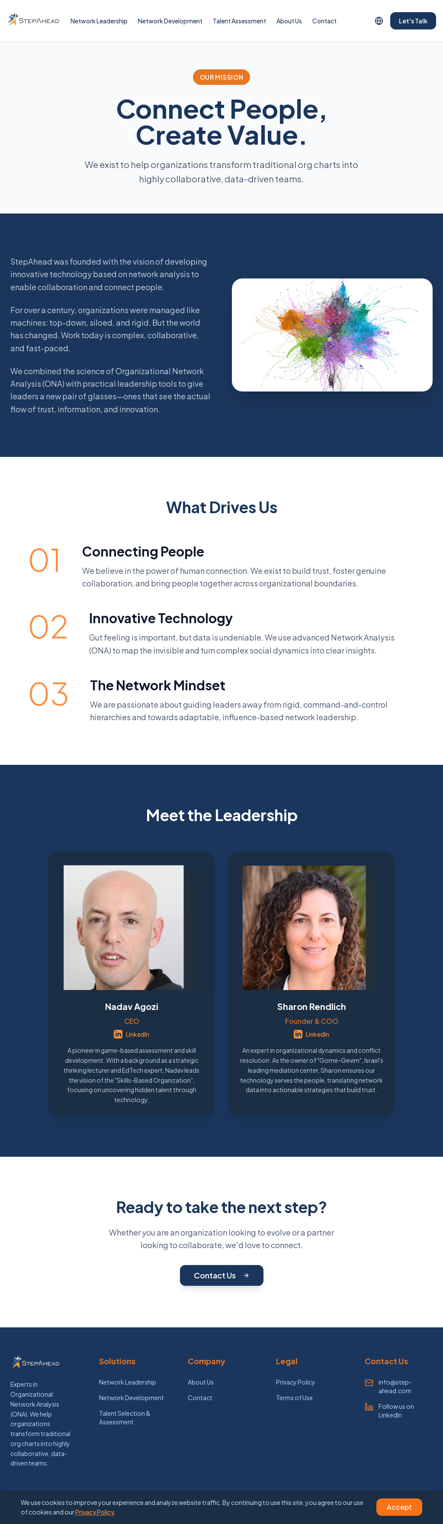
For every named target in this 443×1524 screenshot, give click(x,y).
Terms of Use (294, 1397)
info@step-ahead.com (395, 1386)
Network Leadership (99, 21)
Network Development (170, 21)
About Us (289, 21)
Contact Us (222, 1275)
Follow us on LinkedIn (396, 1410)
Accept (399, 1506)
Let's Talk (413, 21)
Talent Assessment (239, 21)
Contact (324, 21)
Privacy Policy (295, 1382)
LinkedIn (131, 1034)
